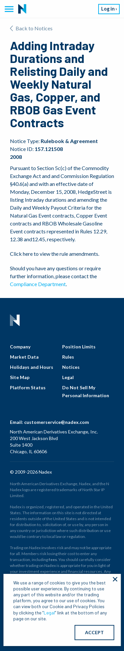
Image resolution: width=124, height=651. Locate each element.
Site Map (19, 377)
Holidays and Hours (31, 367)
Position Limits (79, 346)
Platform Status (28, 387)
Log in (108, 9)
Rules (68, 357)
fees (53, 559)
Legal (68, 377)
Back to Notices (31, 28)
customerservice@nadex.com (56, 422)
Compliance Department (38, 284)
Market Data (24, 357)
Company (20, 346)
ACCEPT (94, 632)
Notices (71, 367)
